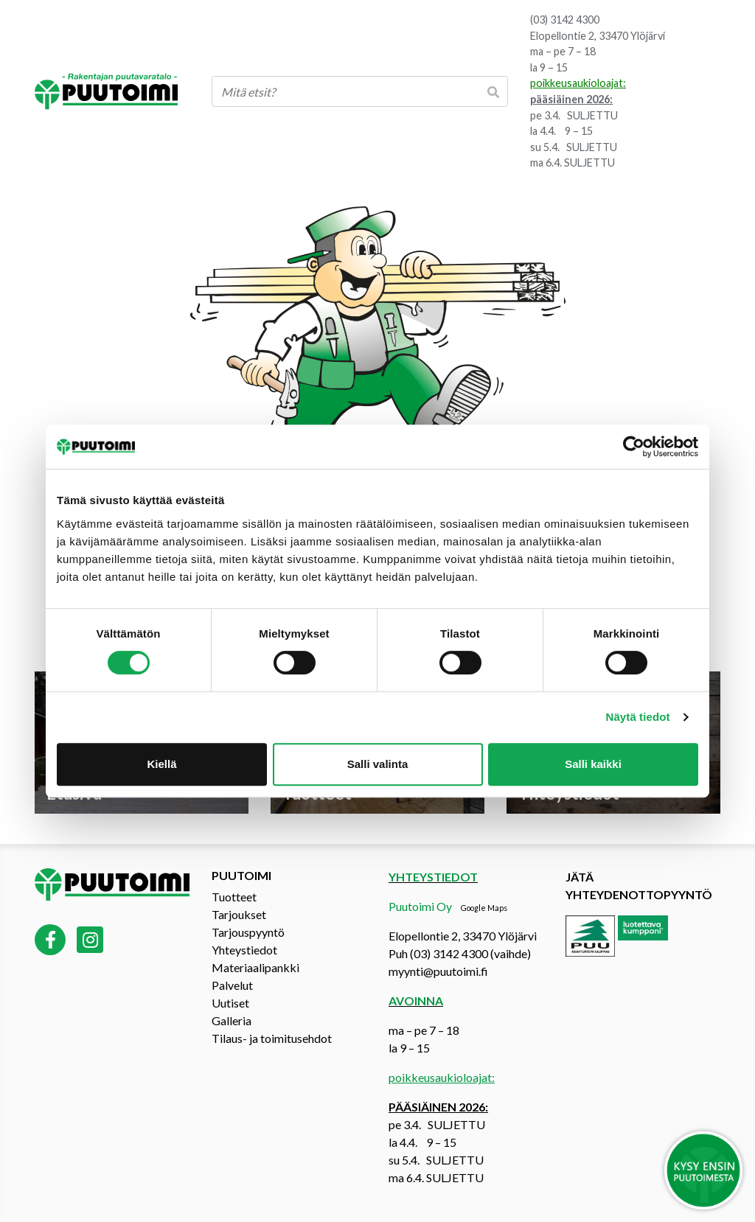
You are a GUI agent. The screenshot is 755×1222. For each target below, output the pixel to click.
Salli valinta (377, 764)
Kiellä (161, 764)
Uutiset (230, 1003)
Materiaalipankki (255, 967)
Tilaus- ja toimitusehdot (272, 1038)
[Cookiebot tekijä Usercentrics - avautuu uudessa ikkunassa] (633, 447)
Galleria (231, 1020)
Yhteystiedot (244, 950)
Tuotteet (234, 897)
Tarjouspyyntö (248, 932)
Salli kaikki (593, 764)
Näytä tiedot (638, 716)
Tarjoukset (239, 914)
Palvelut (232, 985)
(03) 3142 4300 (564, 19)
